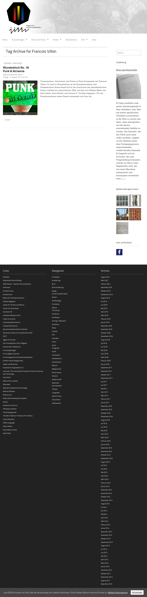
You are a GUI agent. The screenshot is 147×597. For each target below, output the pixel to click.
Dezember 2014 (106, 490)
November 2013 (106, 535)
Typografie (56, 392)
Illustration (56, 304)
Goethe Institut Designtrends (13, 361)
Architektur (56, 277)
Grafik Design (56, 301)
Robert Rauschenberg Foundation (15, 398)
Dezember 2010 (106, 584)
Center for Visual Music (11, 308)
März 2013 (104, 563)
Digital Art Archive (9, 340)
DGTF (5, 336)
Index (94, 39)
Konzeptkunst (57, 358)
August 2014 (105, 504)
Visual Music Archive (10, 430)
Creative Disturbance (10, 326)
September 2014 (107, 500)
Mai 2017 (104, 388)
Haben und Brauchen (10, 364)
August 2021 (105, 277)
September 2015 (107, 458)
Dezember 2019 (106, 287)
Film (53, 335)
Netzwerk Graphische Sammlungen (15, 388)
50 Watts (6, 277)
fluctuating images (9, 350)
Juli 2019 (104, 301)
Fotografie (55, 348)
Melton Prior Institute (10, 381)
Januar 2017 (105, 402)
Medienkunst (56, 369)
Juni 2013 (104, 552)
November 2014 (106, 493)
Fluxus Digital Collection (11, 354)
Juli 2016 (104, 423)
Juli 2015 (104, 465)
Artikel (55, 39)
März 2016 (104, 437)
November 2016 (106, 409)
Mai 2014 (104, 514)
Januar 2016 (105, 444)
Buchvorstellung (58, 287)
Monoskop (6, 384)
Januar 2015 (105, 486)
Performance (56, 372)
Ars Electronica (8, 291)
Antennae (6, 287)
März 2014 (104, 521)
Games (54, 297)
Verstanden (137, 592)
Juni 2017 (104, 385)
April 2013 (104, 559)
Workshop (55, 324)
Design (54, 291)
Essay (54, 328)
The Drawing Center (10, 412)
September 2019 (107, 294)
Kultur (54, 342)
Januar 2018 (105, 364)
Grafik (54, 351)
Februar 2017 (105, 399)
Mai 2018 (104, 350)
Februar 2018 (105, 361)
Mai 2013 (104, 556)
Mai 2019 (104, 308)
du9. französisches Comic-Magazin (15, 343)
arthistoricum (7, 294)
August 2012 (105, 580)
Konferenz (55, 314)
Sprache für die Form (10, 405)
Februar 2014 (105, 525)
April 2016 (104, 434)
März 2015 (104, 479)
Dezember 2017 (106, 367)
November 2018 (106, 329)
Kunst (54, 345)
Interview (55, 338)
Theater (55, 389)
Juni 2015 (104, 469)
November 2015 (106, 451)
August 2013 (105, 545)
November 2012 (106, 570)
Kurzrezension (57, 386)
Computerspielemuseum (11, 322)
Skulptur (55, 376)
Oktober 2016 (105, 413)
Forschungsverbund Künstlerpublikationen (18, 357)
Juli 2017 (104, 382)
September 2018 (107, 336)
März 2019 (104, 315)
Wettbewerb (56, 403)
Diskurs (54, 307)
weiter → (8, 120)
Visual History (7, 426)
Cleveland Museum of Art (12, 315)
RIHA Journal (7, 395)
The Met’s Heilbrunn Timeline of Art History (18, 416)
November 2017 (106, 371)
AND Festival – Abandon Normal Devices (17, 284)
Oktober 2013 (105, 538)
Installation (56, 355)
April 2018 (104, 354)
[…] (123, 179)
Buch (54, 284)
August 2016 (105, 420)
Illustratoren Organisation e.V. (13, 367)
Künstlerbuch (56, 362)
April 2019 (104, 312)
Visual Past (7, 433)
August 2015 (105, 462)
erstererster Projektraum (12, 347)
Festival (54, 331)
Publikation (56, 317)
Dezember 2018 (106, 326)
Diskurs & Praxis (38, 39)
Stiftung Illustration (10, 409)
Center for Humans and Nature (13, 305)
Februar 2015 (105, 483)
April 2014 (104, 518)
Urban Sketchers (9, 419)
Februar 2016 (105, 441)
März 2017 (104, 395)
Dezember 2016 (106, 406)
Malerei (54, 365)
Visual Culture (57, 396)
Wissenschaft (56, 379)
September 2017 (107, 378)
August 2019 (105, 298)
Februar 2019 (105, 319)
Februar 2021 (105, 284)
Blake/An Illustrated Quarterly (13, 298)
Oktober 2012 (105, 573)
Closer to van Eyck (9, 319)
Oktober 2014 (105, 497)
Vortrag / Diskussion (13, 63)
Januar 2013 (105, 566)
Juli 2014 (104, 507)
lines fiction (7, 377)
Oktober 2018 (105, 333)
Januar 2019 (105, 322)
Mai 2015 (104, 472)
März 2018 (104, 357)
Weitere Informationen (118, 592)
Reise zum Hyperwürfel (126, 70)
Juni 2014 (104, 510)
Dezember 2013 (106, 532)
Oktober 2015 (105, 455)
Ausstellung (56, 280)
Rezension (55, 383)
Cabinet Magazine (9, 301)
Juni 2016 (104, 427)
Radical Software (9, 391)
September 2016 (107, 416)
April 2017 (104, 392)
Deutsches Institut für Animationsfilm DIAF (18, 333)
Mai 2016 (104, 430)
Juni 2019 (104, 305)
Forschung (55, 310)
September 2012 (107, 577)
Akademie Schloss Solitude (12, 280)
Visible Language (9, 423)
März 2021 (104, 280)
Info (83, 39)
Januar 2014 (105, 528)
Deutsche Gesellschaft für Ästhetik (15, 329)
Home (4, 39)
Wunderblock (71, 39)
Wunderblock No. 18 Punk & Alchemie (16, 69)
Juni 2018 (104, 347)
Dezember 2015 (106, 448)
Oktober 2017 (105, 375)
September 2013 (107, 542)
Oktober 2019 (105, 291)
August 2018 (105, 340)
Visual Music (56, 399)
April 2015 (104, 476)
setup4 (5, 402)
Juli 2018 (104, 343)
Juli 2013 (104, 549)
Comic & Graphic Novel (60, 294)
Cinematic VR (7, 312)
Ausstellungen (18, 39)
